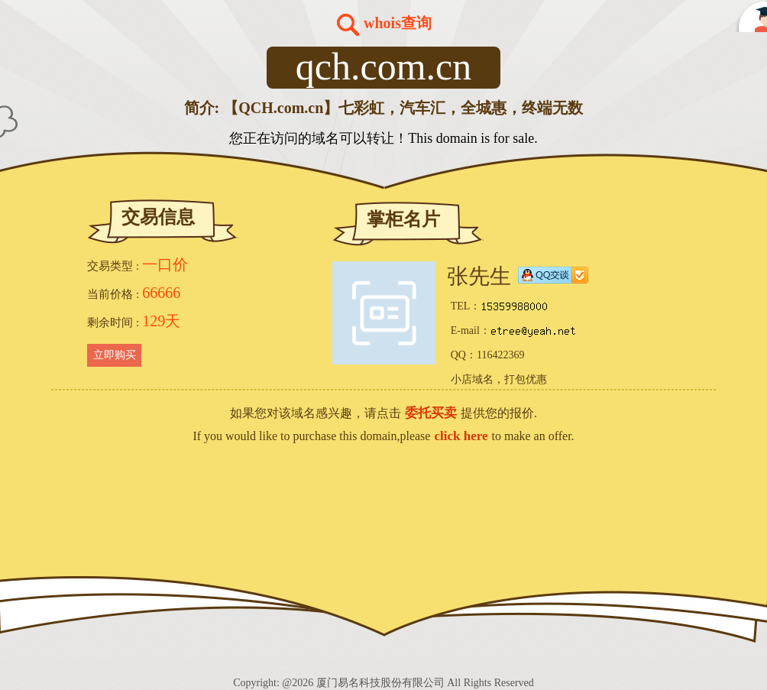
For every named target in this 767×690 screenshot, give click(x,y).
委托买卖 (431, 413)
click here (460, 436)
